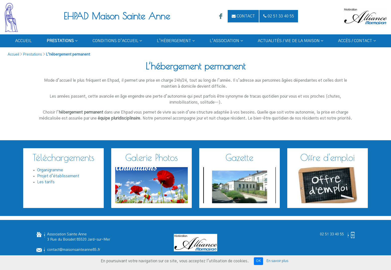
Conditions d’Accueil (117, 41)
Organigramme (50, 170)
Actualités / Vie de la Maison (290, 41)
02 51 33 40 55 (332, 234)
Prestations (62, 41)
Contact (243, 16)
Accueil (23, 41)
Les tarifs (46, 182)
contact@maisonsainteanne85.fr (73, 250)
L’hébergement (176, 41)
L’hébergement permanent (68, 54)
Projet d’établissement (58, 176)
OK (258, 261)
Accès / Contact (357, 41)
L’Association (226, 41)
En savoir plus (277, 261)
